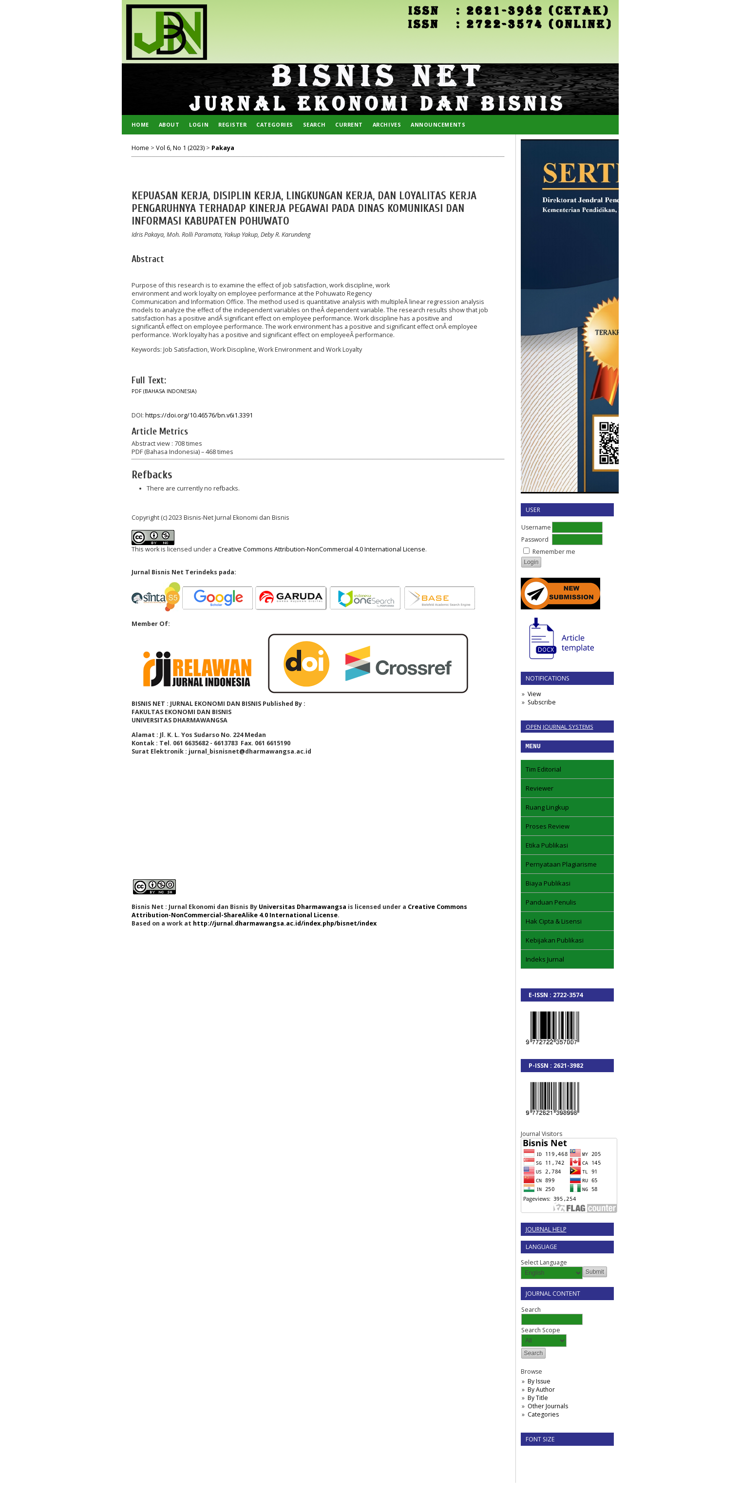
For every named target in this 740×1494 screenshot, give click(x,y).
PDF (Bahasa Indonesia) (164, 391)
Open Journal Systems (559, 726)
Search (314, 124)
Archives (387, 124)
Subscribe (542, 702)
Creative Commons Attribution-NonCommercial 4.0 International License (321, 549)
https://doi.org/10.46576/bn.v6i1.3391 (199, 415)
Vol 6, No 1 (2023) (180, 148)
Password (535, 539)
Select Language (544, 1264)
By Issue (539, 1383)
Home (140, 124)
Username (536, 527)
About (169, 124)
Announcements (438, 124)
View (534, 694)
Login (199, 124)
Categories (543, 1416)
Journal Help (546, 1231)
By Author (541, 1391)
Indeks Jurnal (545, 960)
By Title (538, 1399)
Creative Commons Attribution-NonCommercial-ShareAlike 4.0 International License (299, 911)
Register (232, 124)
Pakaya (222, 148)
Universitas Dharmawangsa (302, 907)
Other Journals (548, 1407)
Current (349, 124)
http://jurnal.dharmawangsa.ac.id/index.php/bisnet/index (285, 923)
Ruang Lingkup (547, 808)
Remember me (553, 552)
